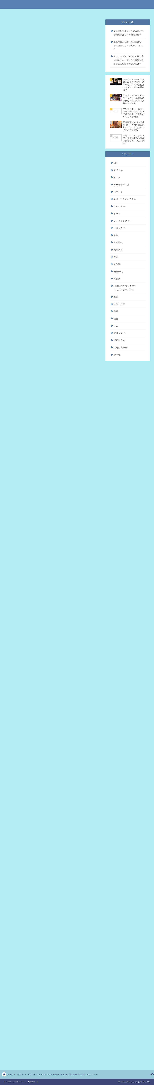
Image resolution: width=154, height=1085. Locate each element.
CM (115, 163)
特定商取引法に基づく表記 (48, 12)
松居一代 (118, 271)
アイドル (118, 170)
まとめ (27, 118)
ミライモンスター (123, 221)
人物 (116, 235)
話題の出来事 (120, 347)
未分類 (12, 25)
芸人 (116, 326)
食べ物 (117, 355)
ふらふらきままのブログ (77, 4)
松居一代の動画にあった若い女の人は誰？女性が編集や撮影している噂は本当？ (52, 917)
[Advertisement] (52, 253)
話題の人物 (119, 340)
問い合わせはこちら (108, 12)
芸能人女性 (119, 333)
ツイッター (119, 206)
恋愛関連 (118, 250)
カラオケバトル (122, 184)
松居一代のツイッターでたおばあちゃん (44, 104)
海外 (116, 297)
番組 (116, 311)
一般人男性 (119, 228)
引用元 (53, 414)
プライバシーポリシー (86, 12)
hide (62, 95)
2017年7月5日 (54, 335)
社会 (116, 318)
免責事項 (68, 12)
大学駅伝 (118, 242)
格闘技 (117, 278)
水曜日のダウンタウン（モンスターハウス (125, 288)
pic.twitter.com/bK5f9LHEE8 (42, 327)
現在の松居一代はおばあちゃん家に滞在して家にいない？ (53, 113)
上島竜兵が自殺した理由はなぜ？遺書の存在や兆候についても (129, 45)
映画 (116, 257)
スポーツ (118, 192)
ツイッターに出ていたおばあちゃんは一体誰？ (48, 109)
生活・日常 (119, 304)
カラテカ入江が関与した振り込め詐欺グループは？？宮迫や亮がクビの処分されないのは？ (129, 60)
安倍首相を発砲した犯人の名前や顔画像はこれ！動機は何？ (129, 33)
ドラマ (117, 213)
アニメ (117, 177)
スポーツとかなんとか (125, 199)
